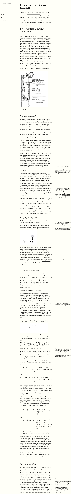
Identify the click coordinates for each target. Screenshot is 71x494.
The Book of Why (37, 262)
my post (67, 259)
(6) (42, 348)
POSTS (2, 14)
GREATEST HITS (5, 11)
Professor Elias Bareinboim (33, 14)
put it (24, 470)
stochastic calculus (24, 58)
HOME (2, 9)
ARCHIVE (3, 20)
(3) (39, 222)
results (42, 15)
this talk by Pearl (26, 262)
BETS (2, 17)
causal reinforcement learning (38, 58)
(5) (50, 303)
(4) (26, 258)
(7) (32, 478)
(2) (37, 188)
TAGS (2, 23)
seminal (39, 15)
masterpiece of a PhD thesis (61, 480)
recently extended (63, 484)
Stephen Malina (6, 3)
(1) (42, 166)
